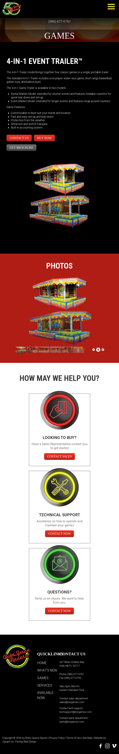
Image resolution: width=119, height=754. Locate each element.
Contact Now (59, 533)
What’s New (47, 670)
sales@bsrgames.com (72, 702)
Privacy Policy (57, 737)
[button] (93, 349)
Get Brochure (21, 147)
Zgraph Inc (8, 741)
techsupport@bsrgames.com (76, 711)
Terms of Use (73, 737)
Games (42, 678)
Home (42, 663)
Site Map (87, 737)
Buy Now (44, 138)
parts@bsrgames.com (72, 721)
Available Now (45, 695)
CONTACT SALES (59, 456)
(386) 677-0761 (59, 22)
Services (45, 685)
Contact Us (19, 138)
